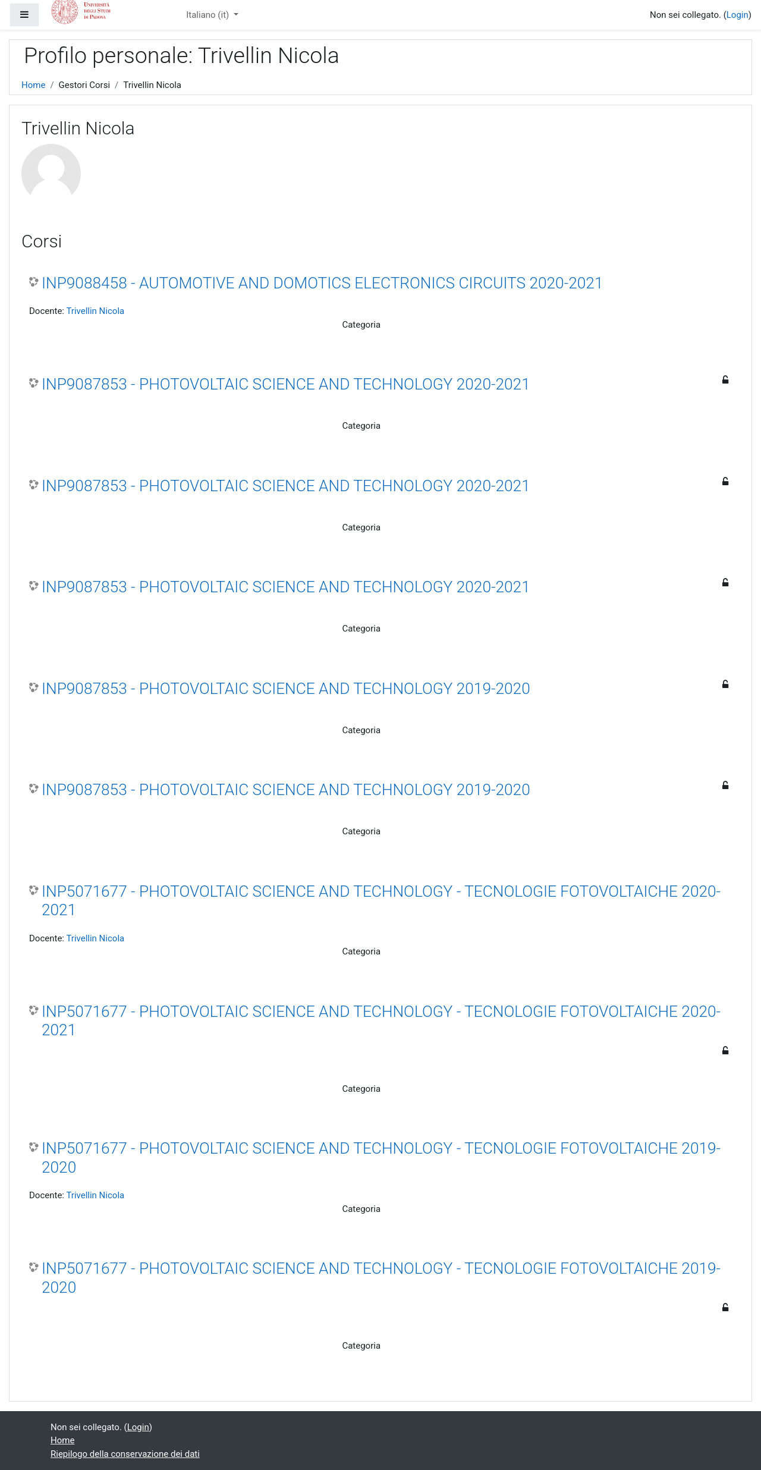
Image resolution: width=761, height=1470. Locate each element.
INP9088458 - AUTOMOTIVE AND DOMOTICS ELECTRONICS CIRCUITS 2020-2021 (322, 283)
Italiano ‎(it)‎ (208, 15)
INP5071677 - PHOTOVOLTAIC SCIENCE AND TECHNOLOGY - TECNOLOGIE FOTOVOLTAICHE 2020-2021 (381, 900)
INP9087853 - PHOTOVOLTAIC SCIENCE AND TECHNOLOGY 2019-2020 (286, 689)
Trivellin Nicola (95, 311)
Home (33, 85)
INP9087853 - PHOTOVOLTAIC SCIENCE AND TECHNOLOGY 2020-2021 (286, 384)
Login (738, 15)
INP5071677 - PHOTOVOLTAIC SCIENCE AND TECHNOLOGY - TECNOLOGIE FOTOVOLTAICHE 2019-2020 (381, 1157)
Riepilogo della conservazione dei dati (125, 1454)
